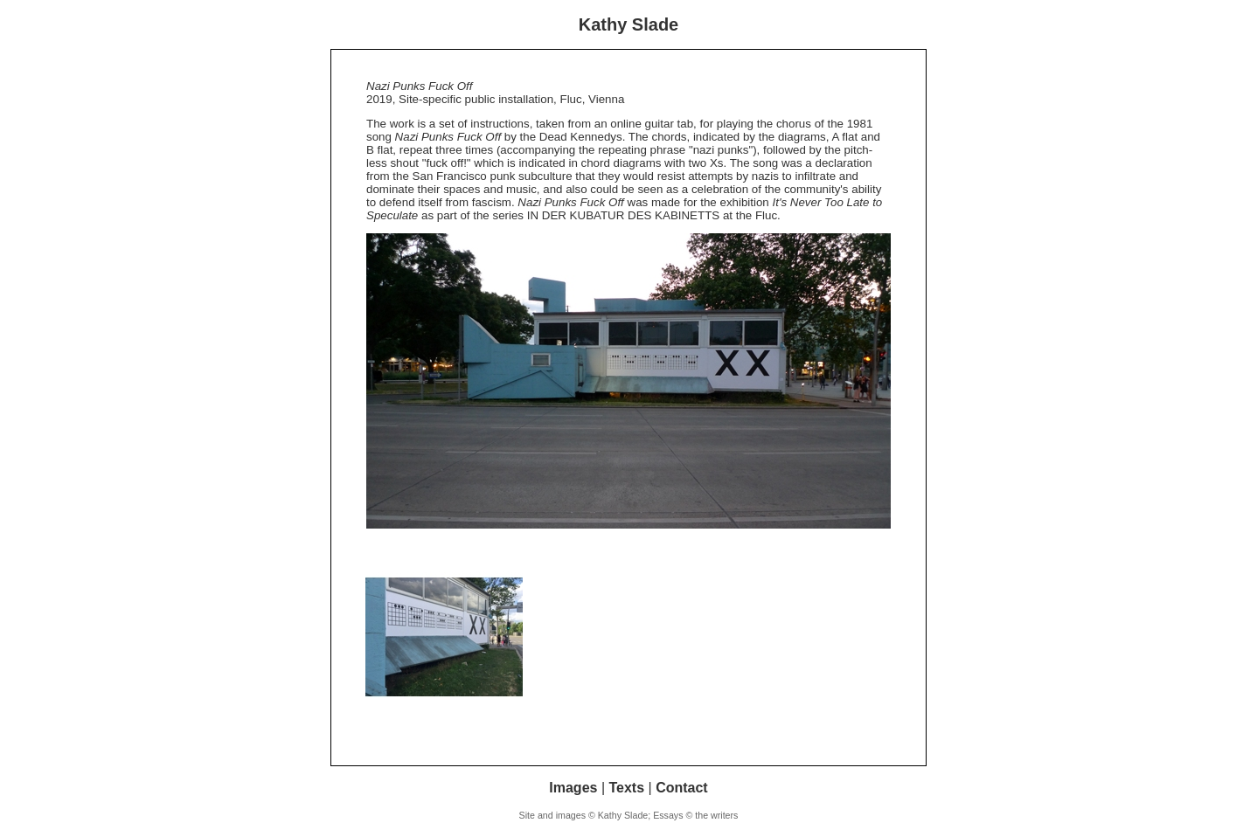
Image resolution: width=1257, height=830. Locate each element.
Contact (682, 787)
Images (573, 787)
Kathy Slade (628, 24)
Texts (626, 787)
